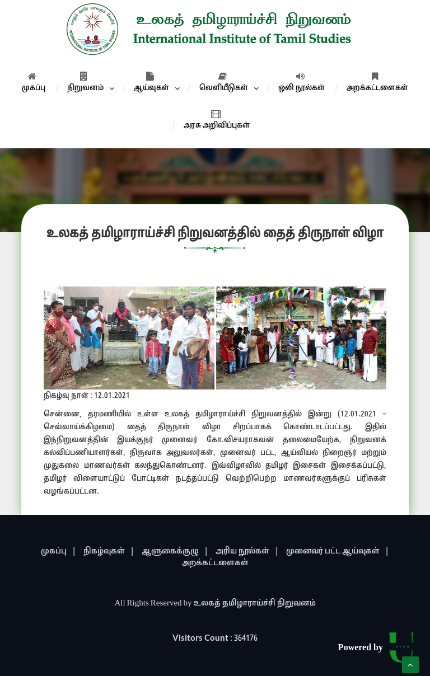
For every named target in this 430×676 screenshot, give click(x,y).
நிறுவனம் (85, 82)
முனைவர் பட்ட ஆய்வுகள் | (337, 551)
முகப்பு (33, 82)
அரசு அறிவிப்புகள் (217, 119)
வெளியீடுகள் (223, 82)
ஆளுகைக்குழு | (175, 551)
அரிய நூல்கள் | (247, 551)
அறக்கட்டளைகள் (377, 82)
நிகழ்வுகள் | (108, 551)
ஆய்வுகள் (151, 82)
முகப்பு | (58, 551)
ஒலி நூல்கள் (301, 82)
